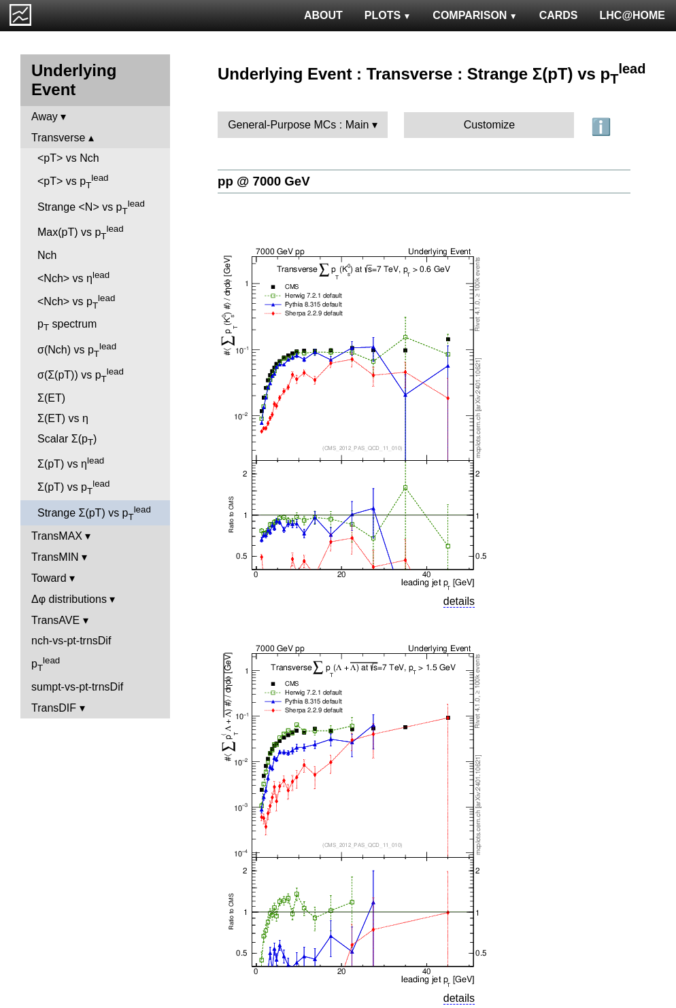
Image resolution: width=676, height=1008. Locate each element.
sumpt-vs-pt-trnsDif (77, 687)
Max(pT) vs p (80, 232)
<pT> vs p (73, 181)
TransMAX (56, 536)
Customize (490, 125)
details (459, 601)
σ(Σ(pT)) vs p (80, 375)
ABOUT (323, 15)
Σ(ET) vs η (62, 418)
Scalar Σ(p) (67, 440)
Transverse (58, 137)
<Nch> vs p (76, 302)
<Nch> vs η (73, 277)
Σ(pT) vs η (70, 462)
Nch (46, 255)
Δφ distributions (69, 599)
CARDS (558, 15)
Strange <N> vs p (91, 207)
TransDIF (53, 708)
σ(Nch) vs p (76, 350)
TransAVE (55, 620)
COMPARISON (475, 15)
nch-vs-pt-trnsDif (71, 640)
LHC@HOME (632, 15)
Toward (49, 578)
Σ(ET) (51, 398)
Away (44, 116)
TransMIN (55, 557)
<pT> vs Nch (68, 158)
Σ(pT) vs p (73, 487)
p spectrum (67, 325)
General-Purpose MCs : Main (298, 125)
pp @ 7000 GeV (264, 181)
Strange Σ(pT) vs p (94, 513)
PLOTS (388, 15)
